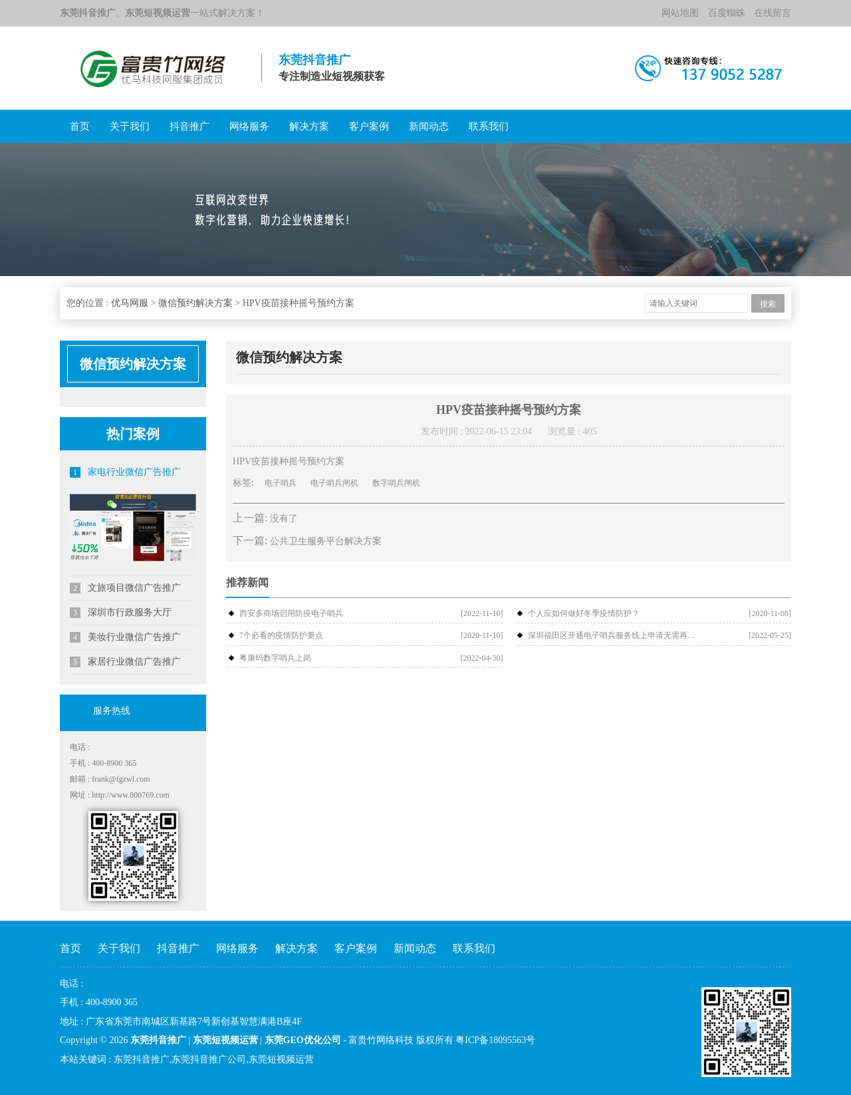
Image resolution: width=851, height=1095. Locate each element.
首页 (80, 126)
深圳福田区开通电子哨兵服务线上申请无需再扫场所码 (613, 635)
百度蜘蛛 (726, 13)
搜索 (768, 304)
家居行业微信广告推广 (125, 662)
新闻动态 (429, 126)
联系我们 (489, 126)
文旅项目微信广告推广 (125, 588)
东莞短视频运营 (281, 1059)
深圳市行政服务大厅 (121, 612)
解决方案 (309, 126)
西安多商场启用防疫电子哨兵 (291, 613)
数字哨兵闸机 (396, 483)
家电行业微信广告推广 (125, 472)
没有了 (284, 519)
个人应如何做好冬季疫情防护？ (584, 613)
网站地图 (680, 13)
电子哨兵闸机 (334, 483)
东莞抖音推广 (142, 1059)
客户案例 (369, 126)
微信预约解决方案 (195, 303)
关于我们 (130, 126)
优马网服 (129, 303)
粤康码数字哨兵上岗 (275, 658)
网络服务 (249, 126)
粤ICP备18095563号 (495, 1040)
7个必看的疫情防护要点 (281, 635)
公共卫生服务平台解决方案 (326, 541)
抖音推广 (189, 126)
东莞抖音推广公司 (209, 1059)
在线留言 (772, 13)
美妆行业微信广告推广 (125, 637)
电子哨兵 (281, 483)
